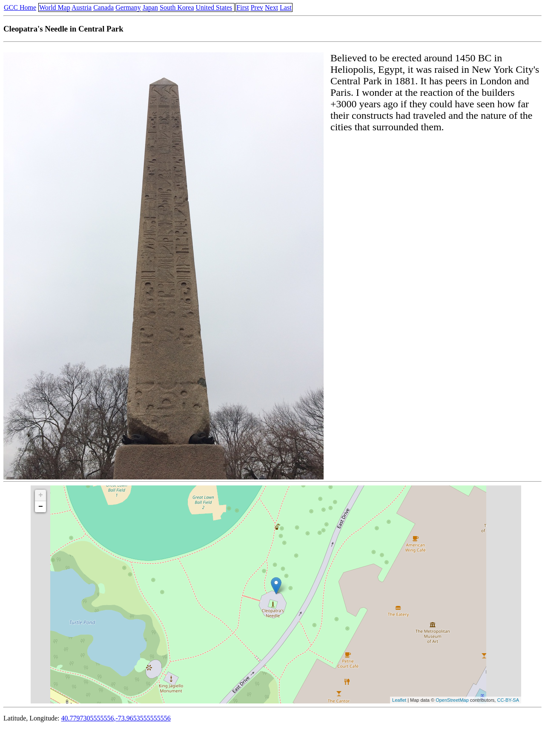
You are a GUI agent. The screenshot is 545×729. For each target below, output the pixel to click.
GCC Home (20, 7)
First (242, 7)
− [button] (40, 507)
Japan (150, 7)
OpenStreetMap (452, 700)
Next (271, 7)
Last (286, 7)
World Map (54, 7)
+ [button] (40, 495)
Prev (257, 7)
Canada (103, 7)
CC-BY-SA (508, 700)
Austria (82, 7)
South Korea (177, 7)
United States (214, 7)
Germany (128, 7)
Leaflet (399, 700)
